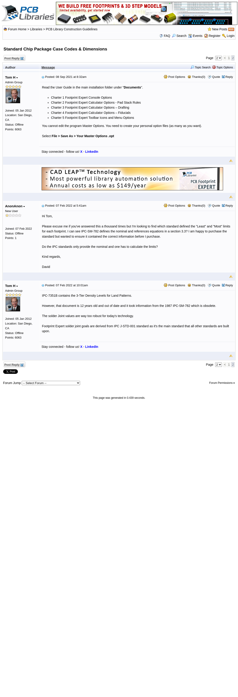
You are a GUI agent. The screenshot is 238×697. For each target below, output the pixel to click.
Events (195, 36)
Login (230, 36)
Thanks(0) (196, 77)
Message (48, 67)
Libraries (36, 29)
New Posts (219, 29)
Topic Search (200, 67)
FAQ (167, 36)
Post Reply (14, 58)
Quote (216, 77)
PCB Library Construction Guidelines (72, 29)
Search (179, 36)
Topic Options (222, 67)
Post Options (174, 77)
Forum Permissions (222, 382)
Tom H (11, 77)
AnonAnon (15, 206)
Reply (229, 77)
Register (214, 36)
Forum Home (17, 29)
